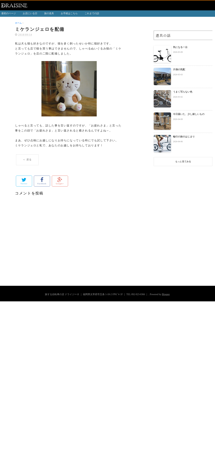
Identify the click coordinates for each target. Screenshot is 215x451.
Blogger (165, 294)
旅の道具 (49, 13)
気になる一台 (180, 47)
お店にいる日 (30, 13)
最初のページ (8, 13)
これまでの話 (92, 13)
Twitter (24, 181)
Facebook (41, 181)
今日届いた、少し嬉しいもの (188, 114)
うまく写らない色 (182, 91)
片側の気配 (179, 69)
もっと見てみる (183, 161)
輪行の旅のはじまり (184, 136)
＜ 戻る (27, 159)
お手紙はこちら (69, 13)
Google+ (60, 181)
